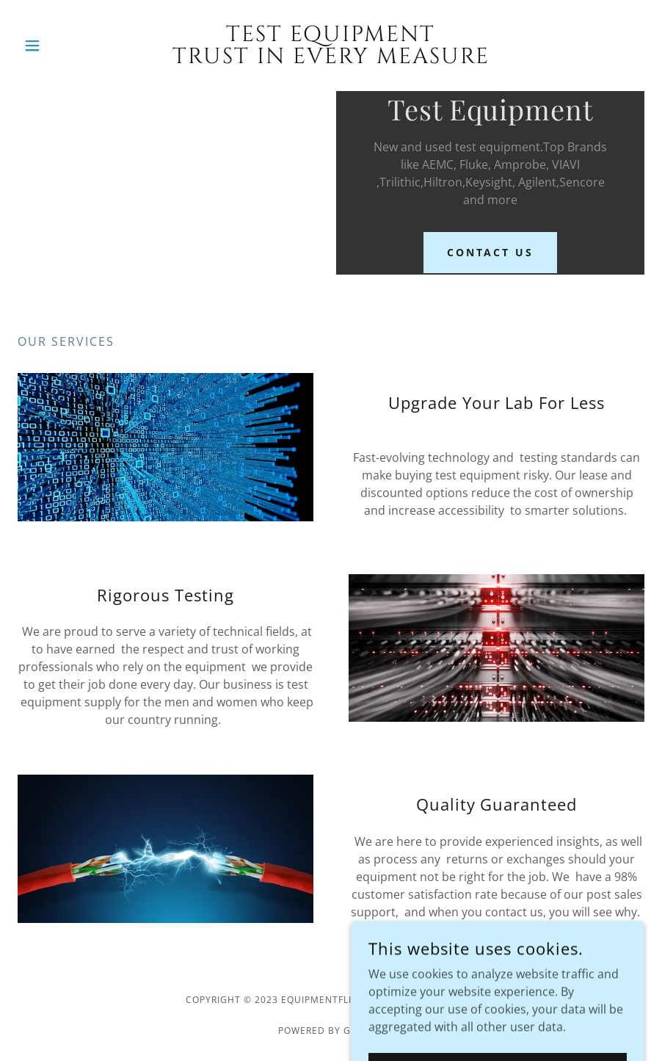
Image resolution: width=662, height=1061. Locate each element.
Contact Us (490, 252)
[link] (331, 59)
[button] (65, 45)
